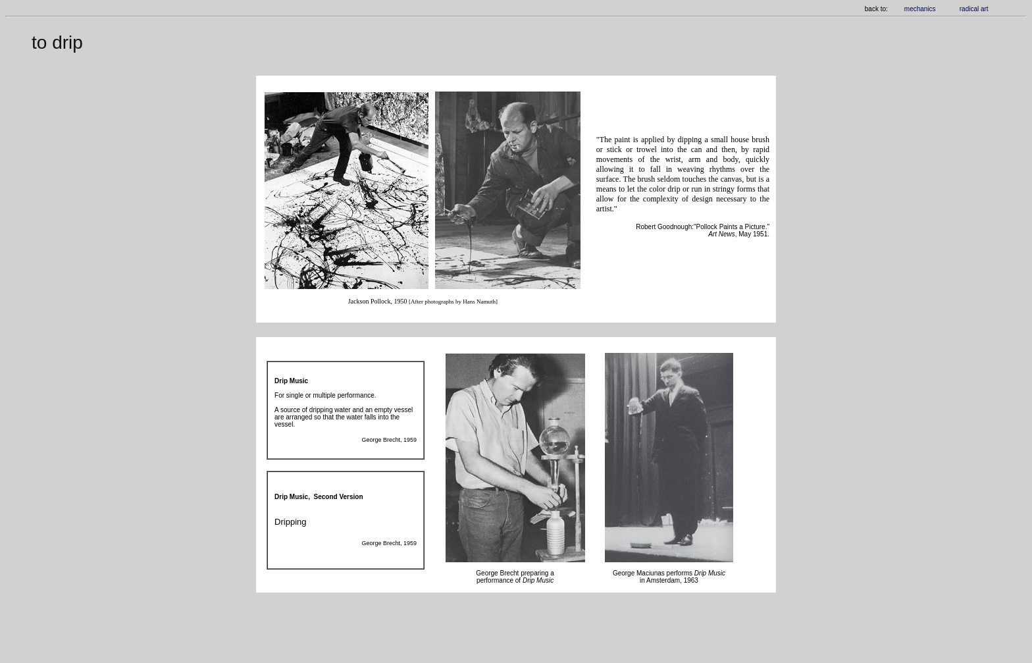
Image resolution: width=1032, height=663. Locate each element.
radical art (974, 9)
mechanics (920, 9)
